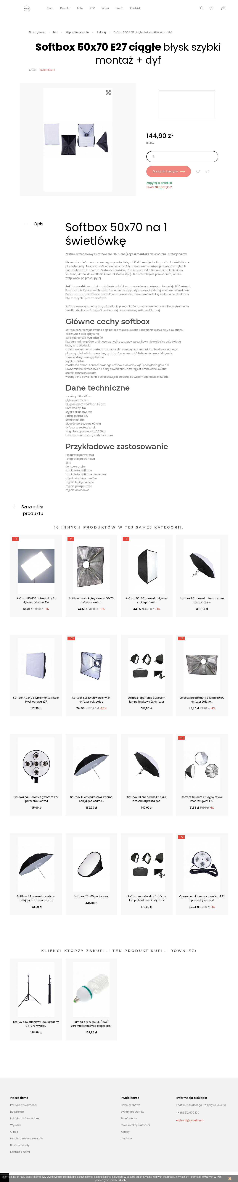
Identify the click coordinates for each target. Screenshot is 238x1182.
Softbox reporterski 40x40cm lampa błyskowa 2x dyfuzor (147, 898)
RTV (92, 8)
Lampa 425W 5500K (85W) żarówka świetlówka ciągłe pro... (91, 1024)
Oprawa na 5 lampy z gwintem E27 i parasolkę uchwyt (36, 799)
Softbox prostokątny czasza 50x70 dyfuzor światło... (91, 600)
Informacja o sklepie (191, 1098)
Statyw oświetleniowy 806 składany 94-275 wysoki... (36, 1024)
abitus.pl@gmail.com (190, 1120)
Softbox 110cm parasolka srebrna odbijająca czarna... (91, 799)
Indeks (32, 70)
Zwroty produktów (132, 1112)
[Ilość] (182, 156)
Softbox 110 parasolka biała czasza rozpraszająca (202, 600)
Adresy (125, 1132)
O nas (14, 1132)
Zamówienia (129, 1118)
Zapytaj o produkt (159, 183)
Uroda (119, 8)
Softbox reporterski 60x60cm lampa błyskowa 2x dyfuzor (146, 700)
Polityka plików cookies (24, 1118)
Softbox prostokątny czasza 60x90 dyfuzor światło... (202, 700)
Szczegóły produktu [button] (32, 510)
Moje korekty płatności (135, 1125)
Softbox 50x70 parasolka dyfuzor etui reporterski (147, 600)
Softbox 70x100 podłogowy (91, 896)
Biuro (50, 8)
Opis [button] (38, 224)
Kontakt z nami (20, 1152)
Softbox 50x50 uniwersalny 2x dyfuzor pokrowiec (91, 700)
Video (105, 8)
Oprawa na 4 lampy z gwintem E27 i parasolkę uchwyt (202, 898)
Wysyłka (15, 1125)
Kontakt (135, 8)
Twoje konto (130, 1098)
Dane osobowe (130, 1105)
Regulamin (17, 1112)
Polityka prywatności (23, 1105)
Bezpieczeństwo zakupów (26, 1138)
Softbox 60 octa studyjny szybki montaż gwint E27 (202, 799)
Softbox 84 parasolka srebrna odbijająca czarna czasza (36, 898)
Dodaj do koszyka (168, 171)
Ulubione (126, 1138)
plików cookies (85, 1176)
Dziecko (65, 8)
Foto (80, 8)
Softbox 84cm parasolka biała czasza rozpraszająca (146, 799)
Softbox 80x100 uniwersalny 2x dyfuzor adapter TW (36, 600)
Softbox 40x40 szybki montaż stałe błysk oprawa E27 (36, 700)
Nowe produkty (20, 1145)
